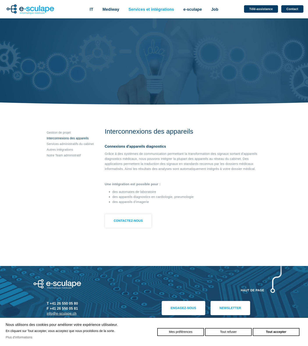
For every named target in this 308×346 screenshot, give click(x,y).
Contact (292, 9)
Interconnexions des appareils (68, 138)
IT (91, 9)
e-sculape (192, 9)
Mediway (111, 9)
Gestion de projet (59, 132)
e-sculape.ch (30, 9)
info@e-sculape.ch (61, 313)
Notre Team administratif (64, 155)
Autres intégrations (60, 149)
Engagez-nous (183, 308)
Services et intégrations (151, 9)
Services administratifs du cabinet (70, 144)
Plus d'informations (19, 337)
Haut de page (252, 290)
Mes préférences (180, 332)
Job (214, 9)
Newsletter (230, 308)
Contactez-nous (128, 220)
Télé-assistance (261, 9)
